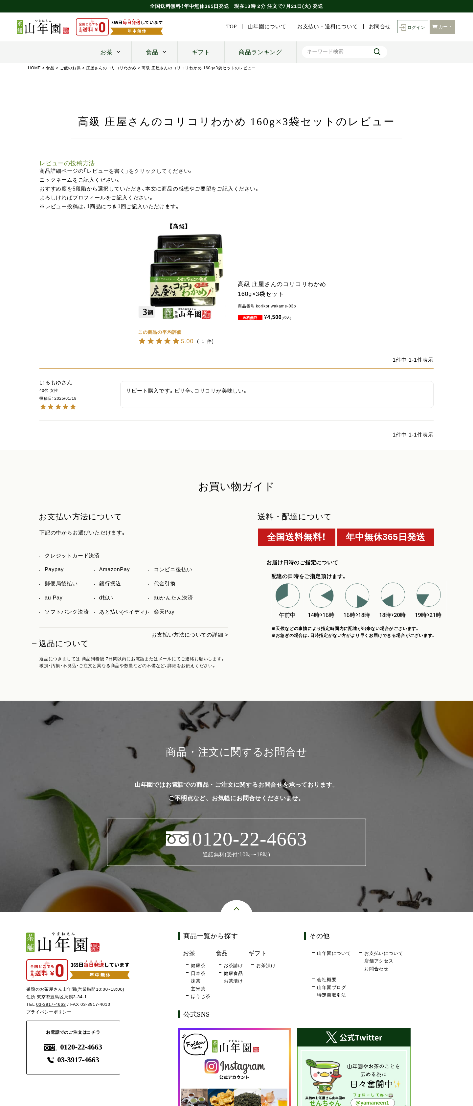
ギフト (201, 52)
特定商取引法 (331, 995)
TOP (230, 26)
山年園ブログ (331, 987)
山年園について (265, 26)
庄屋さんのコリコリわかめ (111, 68)
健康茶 (198, 965)
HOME (34, 68)
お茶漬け (233, 981)
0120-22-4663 (73, 1047)
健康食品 (233, 973)
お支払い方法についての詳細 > (189, 635)
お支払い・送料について (326, 26)
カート (442, 26)
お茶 (106, 52)
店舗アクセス (379, 961)
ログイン (411, 26)
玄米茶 (198, 988)
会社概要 (326, 979)
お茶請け (233, 965)
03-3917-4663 (51, 1004)
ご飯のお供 (70, 68)
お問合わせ (376, 968)
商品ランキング (260, 52)
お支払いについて (383, 953)
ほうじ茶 (200, 996)
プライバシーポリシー (49, 1011)
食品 (152, 52)
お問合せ (378, 26)
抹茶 (196, 981)
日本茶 (198, 973)
